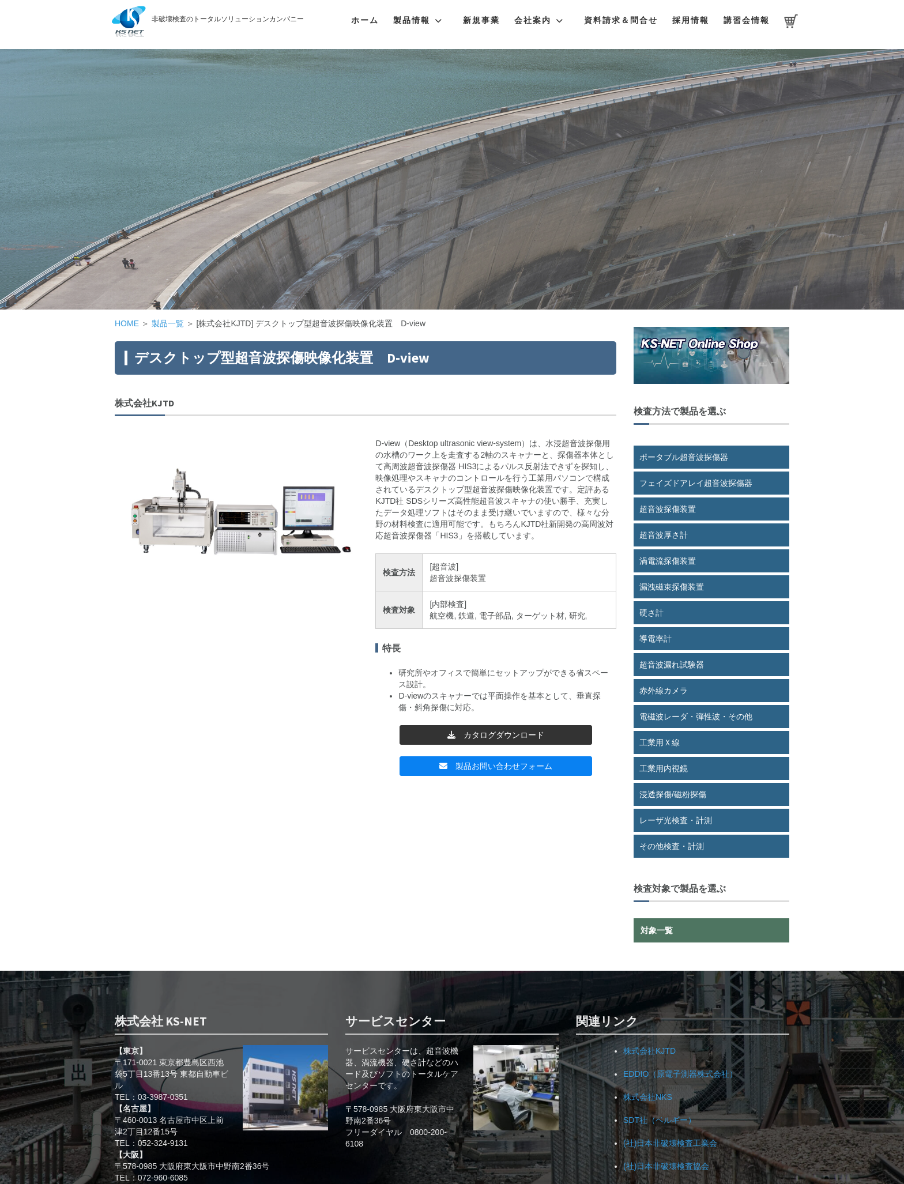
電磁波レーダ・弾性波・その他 (695, 716)
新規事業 (481, 20)
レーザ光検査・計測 (675, 820)
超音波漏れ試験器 (671, 664)
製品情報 (411, 20)
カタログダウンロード (495, 735)
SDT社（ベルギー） (659, 1120)
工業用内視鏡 (663, 768)
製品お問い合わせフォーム (495, 766)
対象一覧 (657, 930)
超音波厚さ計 (663, 535)
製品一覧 (168, 323)
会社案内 (532, 20)
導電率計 (655, 638)
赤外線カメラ (663, 690)
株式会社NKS (647, 1097)
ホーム (365, 20)
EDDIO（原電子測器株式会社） (680, 1074)
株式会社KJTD (649, 1050)
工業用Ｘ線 (659, 742)
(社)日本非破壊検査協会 (666, 1166)
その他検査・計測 (671, 846)
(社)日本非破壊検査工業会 (670, 1143)
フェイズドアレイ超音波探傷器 (695, 483)
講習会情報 (747, 20)
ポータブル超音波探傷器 (683, 457)
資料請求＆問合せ (621, 20)
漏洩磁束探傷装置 (671, 586)
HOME (127, 323)
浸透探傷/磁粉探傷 (672, 794)
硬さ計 (651, 612)
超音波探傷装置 (667, 509)
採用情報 (690, 20)
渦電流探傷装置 (667, 560)
